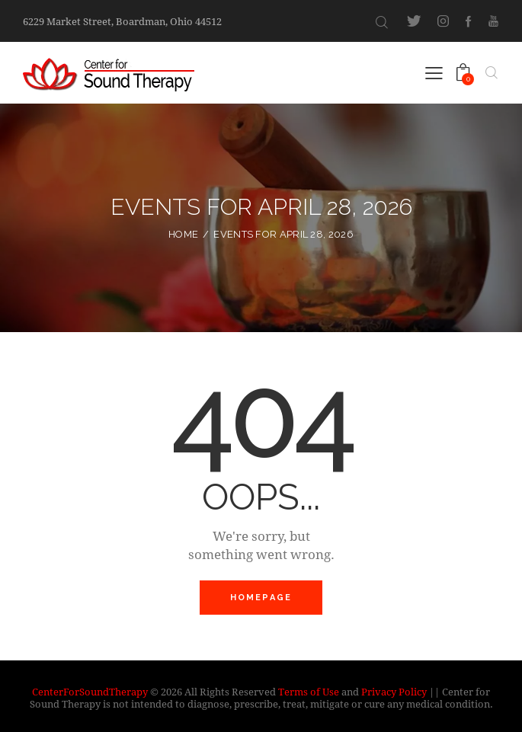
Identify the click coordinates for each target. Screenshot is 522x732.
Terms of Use (308, 691)
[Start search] (381, 22)
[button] (434, 72)
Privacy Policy (394, 691)
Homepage (261, 598)
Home (183, 234)
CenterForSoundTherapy (90, 691)
